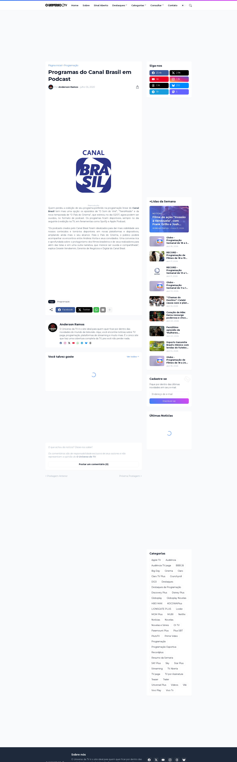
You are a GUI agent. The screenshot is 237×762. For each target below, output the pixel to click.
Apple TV (156, 560)
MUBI (170, 614)
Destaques (118, 5)
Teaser (154, 679)
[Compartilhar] (136, 87)
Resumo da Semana (162, 657)
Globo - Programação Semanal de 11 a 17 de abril (176, 285)
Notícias (155, 619)
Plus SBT (178, 630)
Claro (180, 571)
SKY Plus (156, 663)
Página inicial (55, 65)
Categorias (137, 5)
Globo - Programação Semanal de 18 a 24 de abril (177, 240)
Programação (71, 65)
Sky (167, 663)
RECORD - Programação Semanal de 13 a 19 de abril (177, 270)
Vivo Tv (170, 690)
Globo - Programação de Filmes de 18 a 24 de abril (176, 360)
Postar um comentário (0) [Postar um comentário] (93, 464)
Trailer (166, 679)
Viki (185, 685)
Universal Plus (158, 685)
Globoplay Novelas (176, 598)
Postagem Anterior (57, 476)
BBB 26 (180, 565)
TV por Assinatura (174, 674)
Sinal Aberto (101, 5)
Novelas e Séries (160, 625)
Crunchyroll (176, 576)
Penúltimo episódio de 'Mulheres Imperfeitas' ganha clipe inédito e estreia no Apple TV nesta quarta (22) (177, 330)
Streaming (157, 668)
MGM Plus (156, 614)
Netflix (181, 614)
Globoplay (156, 598)
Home (74, 5)
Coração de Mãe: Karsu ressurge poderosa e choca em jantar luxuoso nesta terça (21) (176, 315)
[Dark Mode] (183, 5)
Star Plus (178, 663)
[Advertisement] (118, 36)
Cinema (169, 571)
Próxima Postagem (129, 476)
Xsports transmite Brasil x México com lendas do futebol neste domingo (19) (177, 345)
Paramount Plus (160, 630)
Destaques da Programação (166, 587)
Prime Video (171, 636)
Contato (172, 5)
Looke (179, 609)
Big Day (155, 571)
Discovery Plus (159, 592)
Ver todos (132, 356)
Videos (174, 685)
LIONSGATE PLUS (161, 609)
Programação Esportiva (163, 647)
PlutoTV (155, 636)
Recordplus (157, 652)
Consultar (156, 5)
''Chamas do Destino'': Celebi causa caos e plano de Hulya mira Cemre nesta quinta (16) (177, 300)
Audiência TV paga (161, 565)
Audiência (171, 560)
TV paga (155, 674)
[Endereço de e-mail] (169, 394)
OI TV (177, 625)
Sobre (86, 5)
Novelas (169, 619)
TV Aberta (172, 668)
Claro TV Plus (158, 576)
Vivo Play (156, 690)
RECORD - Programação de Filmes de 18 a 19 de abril (175, 255)
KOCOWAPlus (174, 603)
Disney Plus (178, 592)
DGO (154, 581)
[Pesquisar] (189, 5)
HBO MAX (156, 603)
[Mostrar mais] (109, 310)
